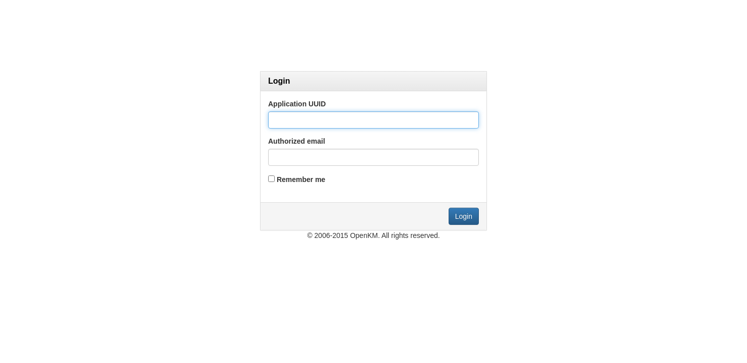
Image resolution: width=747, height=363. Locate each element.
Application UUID (297, 104)
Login (463, 216)
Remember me (301, 179)
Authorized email (296, 141)
